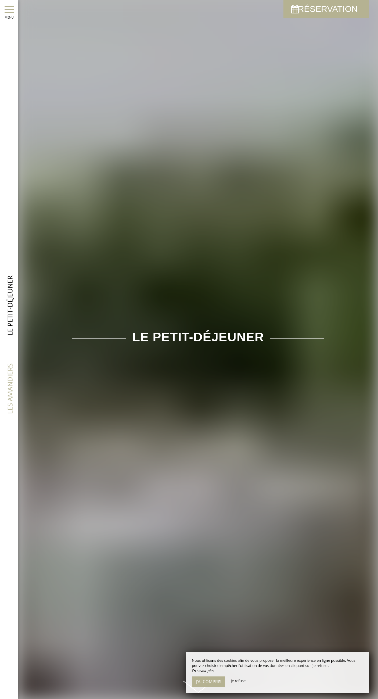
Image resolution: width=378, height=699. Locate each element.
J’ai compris (208, 681)
